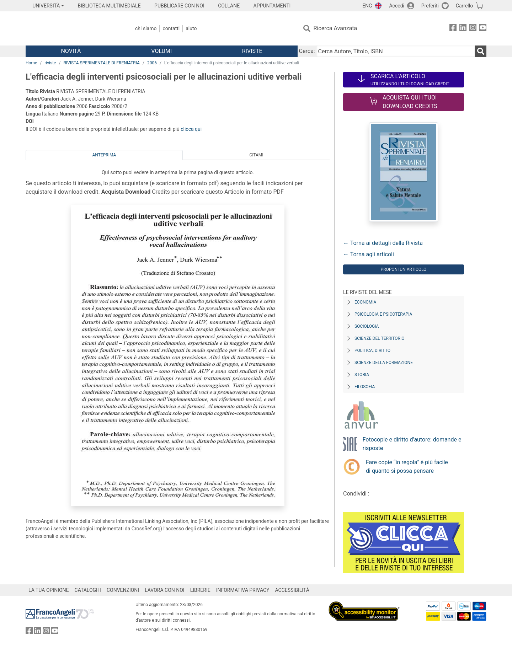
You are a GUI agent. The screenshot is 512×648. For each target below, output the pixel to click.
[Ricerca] (480, 51)
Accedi (396, 6)
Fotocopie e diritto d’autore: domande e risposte (412, 443)
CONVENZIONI (123, 590)
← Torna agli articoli (368, 254)
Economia (365, 302)
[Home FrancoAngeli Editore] (73, 28)
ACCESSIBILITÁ (292, 590)
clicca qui (191, 129)
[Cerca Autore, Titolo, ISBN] (395, 51)
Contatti (171, 28)
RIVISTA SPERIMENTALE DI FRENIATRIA (101, 62)
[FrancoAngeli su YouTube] (482, 28)
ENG (367, 6)
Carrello (464, 6)
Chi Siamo (145, 28)
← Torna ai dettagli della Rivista (383, 243)
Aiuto (191, 28)
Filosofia (364, 386)
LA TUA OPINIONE (48, 590)
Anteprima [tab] (104, 154)
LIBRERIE (200, 590)
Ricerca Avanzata (335, 28)
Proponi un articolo (403, 269)
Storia (361, 374)
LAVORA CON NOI (165, 590)
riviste (50, 62)
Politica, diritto (372, 350)
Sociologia (366, 326)
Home (31, 62)
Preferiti (430, 6)
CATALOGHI (88, 590)
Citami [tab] (256, 154)
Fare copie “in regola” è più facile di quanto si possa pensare (407, 466)
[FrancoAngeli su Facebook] (453, 28)
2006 (152, 62)
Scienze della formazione (383, 362)
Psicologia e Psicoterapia (383, 314)
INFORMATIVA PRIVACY (243, 590)
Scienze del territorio (379, 338)
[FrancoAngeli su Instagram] (472, 28)
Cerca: (307, 51)
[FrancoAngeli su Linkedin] (462, 28)
